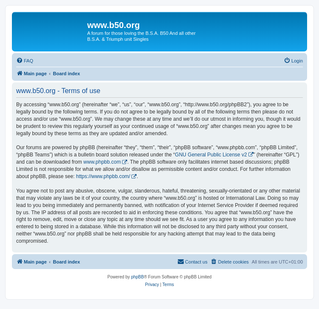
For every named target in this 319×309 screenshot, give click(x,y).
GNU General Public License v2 (211, 155)
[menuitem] (24, 61)
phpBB (137, 277)
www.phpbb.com (102, 162)
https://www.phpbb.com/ (103, 176)
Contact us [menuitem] (192, 261)
